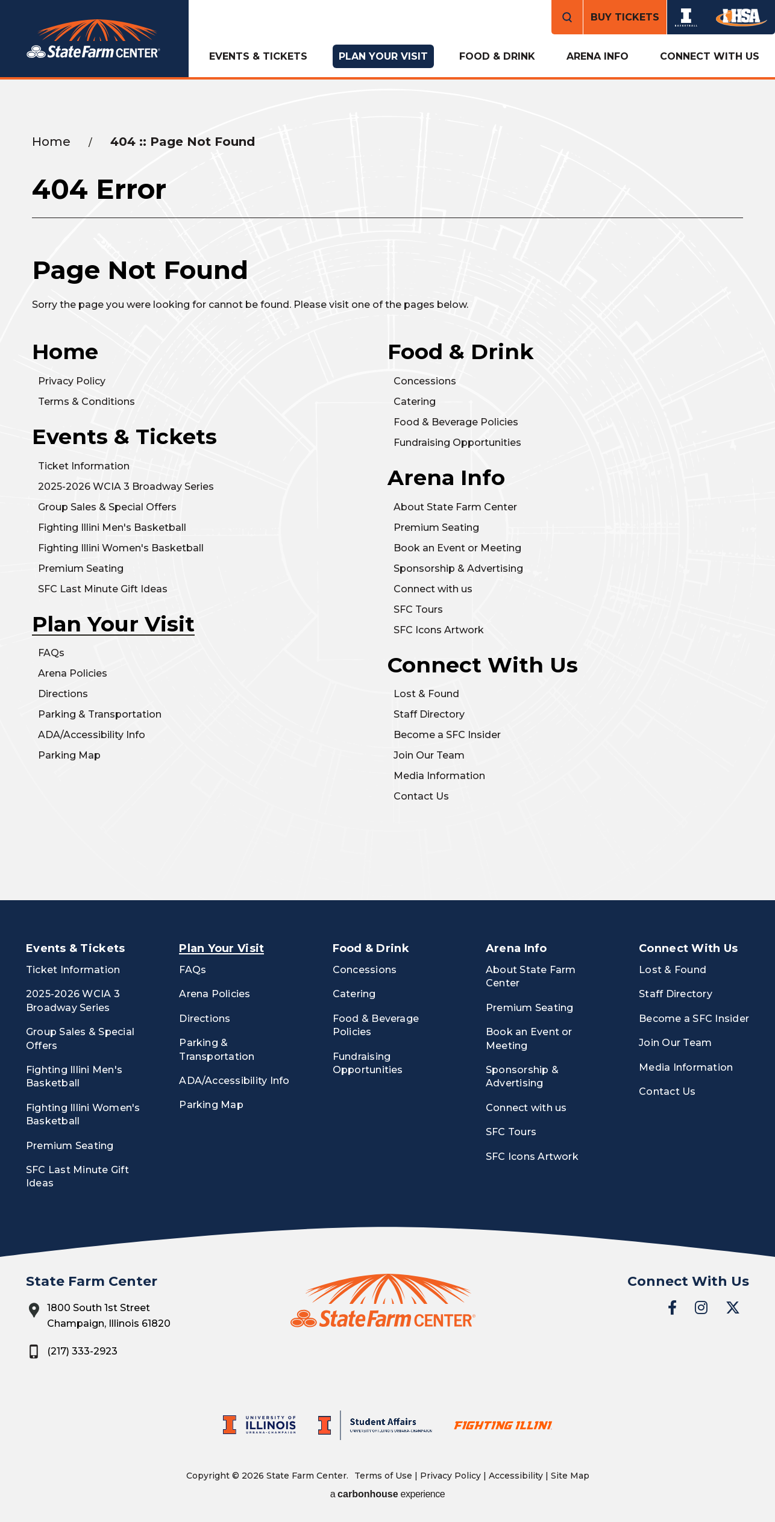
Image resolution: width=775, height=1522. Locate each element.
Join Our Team (429, 755)
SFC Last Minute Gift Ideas (103, 589)
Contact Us (421, 796)
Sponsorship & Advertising (458, 568)
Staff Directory (429, 714)
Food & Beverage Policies (456, 422)
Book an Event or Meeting (457, 548)
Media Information (439, 775)
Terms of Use (383, 1475)
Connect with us (433, 589)
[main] (387, 490)
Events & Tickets (258, 56)
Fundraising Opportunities (457, 442)
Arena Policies (72, 673)
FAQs (51, 653)
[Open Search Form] (567, 17)
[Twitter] (733, 1307)
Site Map (570, 1475)
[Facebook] (672, 1307)
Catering (415, 401)
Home (51, 141)
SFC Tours (418, 609)
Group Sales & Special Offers (107, 507)
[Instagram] (701, 1307)
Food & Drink (497, 56)
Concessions (425, 381)
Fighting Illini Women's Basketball (121, 548)
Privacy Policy (71, 381)
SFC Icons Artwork (439, 630)
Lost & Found (426, 694)
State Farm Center (94, 38)
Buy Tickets (625, 17)
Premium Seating (81, 568)
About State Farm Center (455, 507)
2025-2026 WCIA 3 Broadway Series (126, 486)
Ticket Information (84, 466)
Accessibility (516, 1475)
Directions (63, 694)
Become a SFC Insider (447, 735)
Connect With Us (709, 56)
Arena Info (597, 56)
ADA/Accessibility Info (91, 735)
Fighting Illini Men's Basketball (112, 527)
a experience (387, 1494)
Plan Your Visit (383, 56)
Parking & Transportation (100, 714)
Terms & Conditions (86, 401)
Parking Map (69, 755)
